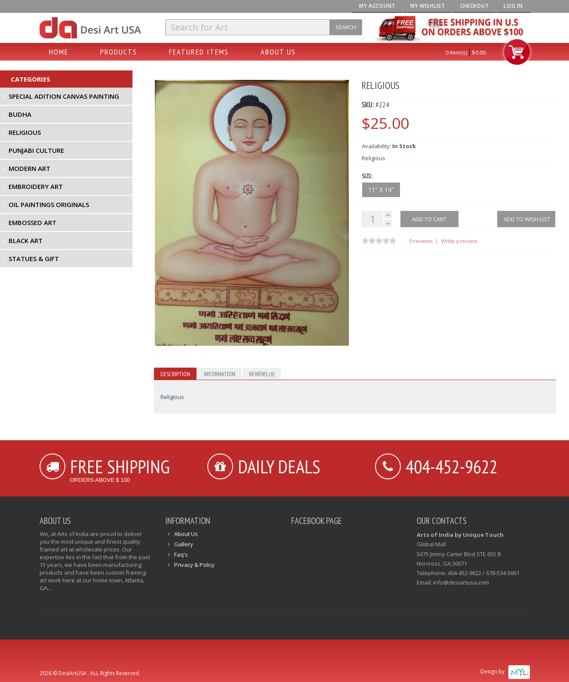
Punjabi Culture (36, 150)
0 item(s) (456, 52)
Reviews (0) (261, 374)
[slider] (379, 240)
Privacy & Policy (194, 565)
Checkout (474, 5)
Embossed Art (32, 222)
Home (58, 52)
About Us (278, 52)
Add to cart (429, 219)
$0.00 (479, 52)
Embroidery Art (36, 186)
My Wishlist (427, 5)
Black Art (26, 240)
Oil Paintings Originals (49, 204)
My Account (377, 5)
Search (345, 27)
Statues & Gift (34, 258)
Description (175, 374)
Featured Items (199, 52)
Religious (25, 132)
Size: (367, 176)
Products (118, 52)
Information (219, 374)
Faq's (181, 554)
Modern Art (29, 168)
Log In (513, 5)
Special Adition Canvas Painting (64, 96)
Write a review (459, 241)
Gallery (183, 544)
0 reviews (421, 241)
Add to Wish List (526, 219)
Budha (20, 114)
